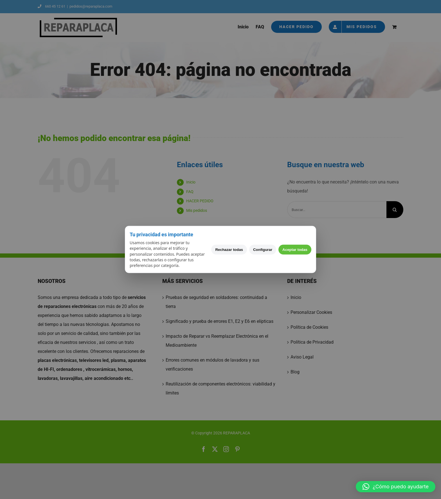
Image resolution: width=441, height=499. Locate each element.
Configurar (262, 249)
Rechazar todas (229, 249)
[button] (395, 486)
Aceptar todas (294, 249)
